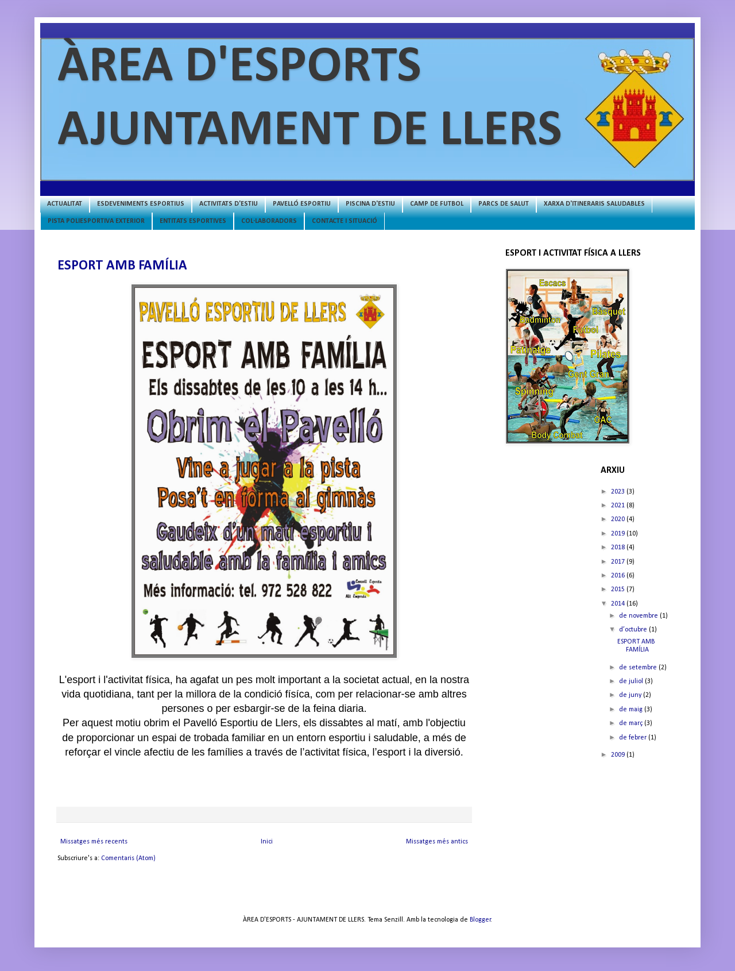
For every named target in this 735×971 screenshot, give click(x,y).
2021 (618, 505)
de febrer (633, 737)
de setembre (639, 667)
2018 (618, 547)
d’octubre (634, 629)
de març (631, 723)
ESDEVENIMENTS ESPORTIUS (140, 204)
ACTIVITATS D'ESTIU (228, 204)
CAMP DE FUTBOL (436, 204)
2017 (618, 561)
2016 (618, 575)
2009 (618, 755)
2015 (618, 589)
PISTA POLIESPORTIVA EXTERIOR (96, 221)
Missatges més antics (437, 841)
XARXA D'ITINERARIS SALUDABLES (594, 204)
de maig (631, 709)
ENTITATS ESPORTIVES (193, 221)
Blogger (480, 919)
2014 (618, 603)
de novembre (639, 615)
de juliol (632, 681)
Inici (267, 841)
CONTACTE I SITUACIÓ (344, 221)
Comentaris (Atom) (128, 858)
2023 (618, 491)
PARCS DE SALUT (503, 204)
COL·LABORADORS (269, 221)
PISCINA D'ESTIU (370, 204)
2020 (618, 519)
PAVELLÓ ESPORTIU (302, 204)
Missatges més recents (93, 841)
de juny (631, 695)
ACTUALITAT (64, 204)
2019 (618, 533)
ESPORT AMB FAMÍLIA (122, 266)
